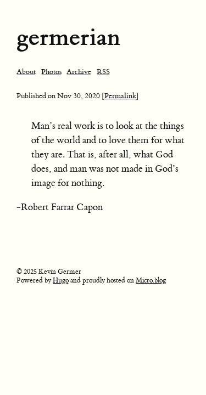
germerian (68, 37)
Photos (51, 71)
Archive (78, 71)
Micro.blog (151, 280)
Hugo (61, 280)
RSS (103, 71)
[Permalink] (120, 95)
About (26, 71)
